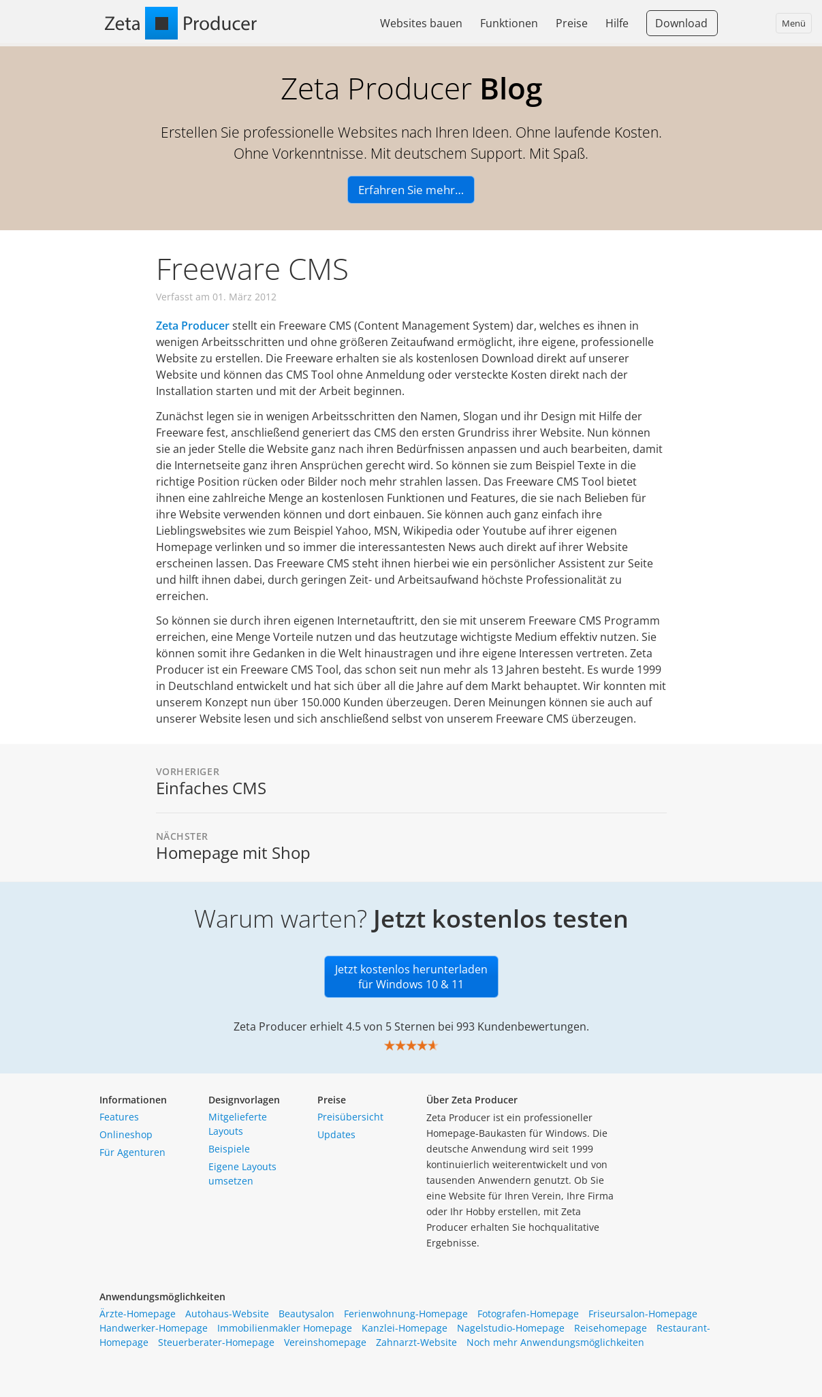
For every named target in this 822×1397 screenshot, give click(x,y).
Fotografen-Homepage (528, 1313)
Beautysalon (306, 1313)
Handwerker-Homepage (153, 1327)
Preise (572, 23)
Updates (336, 1134)
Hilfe (617, 23)
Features (119, 1116)
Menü (794, 23)
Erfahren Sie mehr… (411, 190)
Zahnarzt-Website (416, 1342)
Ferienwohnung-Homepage (406, 1313)
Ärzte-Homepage (137, 1313)
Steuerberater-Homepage (216, 1342)
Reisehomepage (610, 1327)
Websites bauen (421, 23)
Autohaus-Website (227, 1313)
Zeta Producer (193, 325)
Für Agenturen (132, 1152)
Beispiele (229, 1148)
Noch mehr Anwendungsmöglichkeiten (555, 1342)
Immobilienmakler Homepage (284, 1327)
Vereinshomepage (325, 1342)
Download (681, 23)
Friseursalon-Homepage (642, 1313)
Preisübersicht (350, 1116)
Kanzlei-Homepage (404, 1327)
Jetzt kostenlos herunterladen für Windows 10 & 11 (411, 977)
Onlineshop (126, 1134)
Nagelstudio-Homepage (511, 1327)
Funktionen (509, 23)
